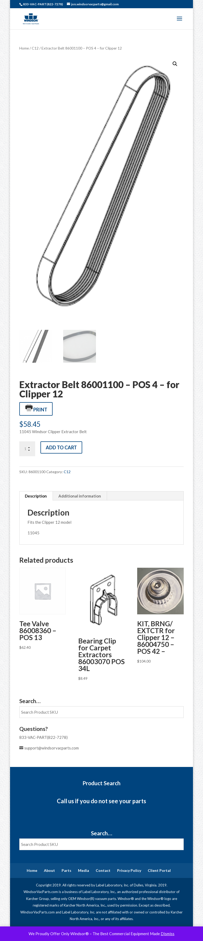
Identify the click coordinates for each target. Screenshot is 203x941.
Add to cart (61, 447)
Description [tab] (36, 496)
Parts (66, 870)
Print (36, 408)
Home (24, 48)
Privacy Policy (129, 870)
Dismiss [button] (167, 933)
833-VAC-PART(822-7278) (43, 737)
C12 (35, 48)
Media (83, 870)
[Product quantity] (27, 448)
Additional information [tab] (79, 496)
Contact (103, 870)
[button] (175, 64)
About (49, 870)
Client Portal (159, 870)
